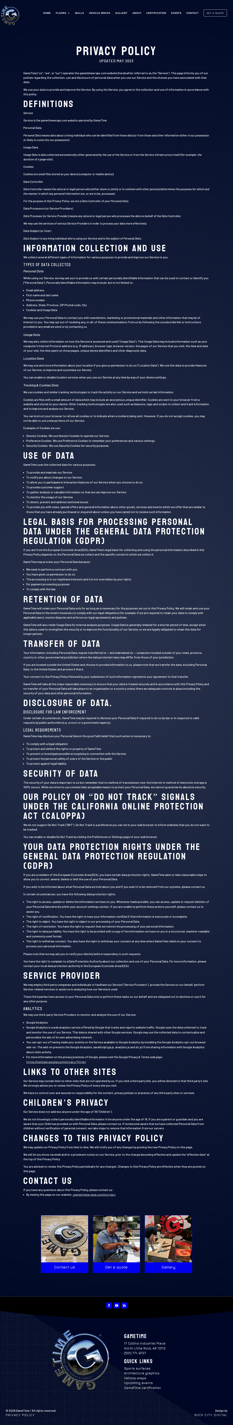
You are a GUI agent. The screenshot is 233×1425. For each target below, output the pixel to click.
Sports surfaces (137, 1368)
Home (47, 13)
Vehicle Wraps (100, 13)
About (136, 13)
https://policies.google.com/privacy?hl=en (56, 1062)
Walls (79, 13)
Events (176, 13)
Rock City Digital (210, 1415)
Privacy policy (21, 1415)
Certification (156, 13)
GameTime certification (142, 1388)
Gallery (121, 13)
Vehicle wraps (135, 1378)
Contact (192, 13)
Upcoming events (138, 1383)
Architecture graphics (141, 1373)
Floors (61, 13)
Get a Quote (215, 13)
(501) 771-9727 (135, 1353)
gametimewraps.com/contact (94, 1194)
